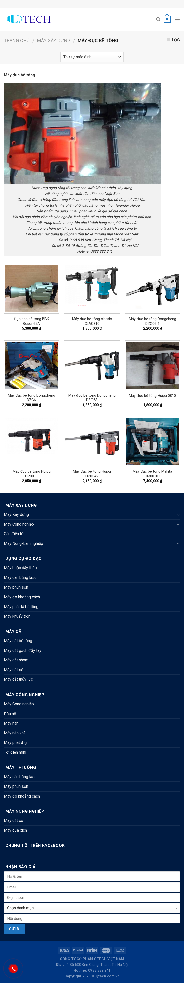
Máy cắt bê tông (18, 640)
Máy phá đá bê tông (21, 606)
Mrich (118, 234)
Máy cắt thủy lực (18, 679)
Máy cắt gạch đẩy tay (22, 650)
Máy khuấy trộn (17, 616)
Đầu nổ (10, 713)
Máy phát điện (16, 742)
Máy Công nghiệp (19, 524)
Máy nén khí (14, 733)
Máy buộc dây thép (20, 567)
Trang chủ (17, 40)
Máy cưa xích (15, 830)
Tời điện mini (15, 752)
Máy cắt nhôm (16, 660)
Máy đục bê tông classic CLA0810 (92, 321)
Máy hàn (11, 723)
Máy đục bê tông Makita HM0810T (152, 473)
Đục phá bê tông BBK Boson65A (31, 321)
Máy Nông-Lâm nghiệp (23, 543)
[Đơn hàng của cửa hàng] (92, 57)
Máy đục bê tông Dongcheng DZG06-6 (152, 321)
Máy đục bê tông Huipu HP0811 (32, 473)
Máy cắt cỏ (13, 820)
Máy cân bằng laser (21, 577)
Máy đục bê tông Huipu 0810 (152, 396)
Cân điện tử (14, 533)
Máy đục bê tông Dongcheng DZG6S (92, 397)
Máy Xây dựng (53, 40)
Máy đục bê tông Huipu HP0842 (92, 473)
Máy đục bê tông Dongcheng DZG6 (31, 397)
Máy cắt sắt (14, 669)
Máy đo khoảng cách (22, 597)
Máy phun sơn (16, 587)
